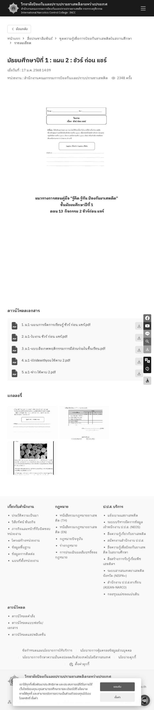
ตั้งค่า (34, 698)
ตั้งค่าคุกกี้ (79, 664)
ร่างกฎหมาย (66, 545)
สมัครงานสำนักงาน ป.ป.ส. (123, 540)
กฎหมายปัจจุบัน (69, 539)
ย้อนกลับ (19, 29)
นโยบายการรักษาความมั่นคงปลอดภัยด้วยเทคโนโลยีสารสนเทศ (66, 657)
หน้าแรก (13, 38)
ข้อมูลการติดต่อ (21, 554)
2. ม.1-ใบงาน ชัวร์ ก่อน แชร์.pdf (44, 336)
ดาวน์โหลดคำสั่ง (21, 616)
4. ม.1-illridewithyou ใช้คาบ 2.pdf (46, 360)
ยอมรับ (117, 687)
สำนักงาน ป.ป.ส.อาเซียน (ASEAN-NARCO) (122, 585)
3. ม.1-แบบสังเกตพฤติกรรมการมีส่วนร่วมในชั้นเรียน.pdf (63, 348)
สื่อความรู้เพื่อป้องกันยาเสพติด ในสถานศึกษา (124, 550)
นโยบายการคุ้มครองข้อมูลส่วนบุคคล (106, 651)
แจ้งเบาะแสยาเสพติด (120, 515)
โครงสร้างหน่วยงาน (23, 540)
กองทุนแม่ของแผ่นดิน (121, 594)
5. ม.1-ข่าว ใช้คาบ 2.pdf (39, 372)
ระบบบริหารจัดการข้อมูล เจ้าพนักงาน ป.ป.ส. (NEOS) (123, 525)
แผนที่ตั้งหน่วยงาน (23, 560)
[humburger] (143, 8)
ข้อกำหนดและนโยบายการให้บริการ (47, 651)
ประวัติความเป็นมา (23, 515)
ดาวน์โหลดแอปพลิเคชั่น (26, 634)
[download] (139, 326)
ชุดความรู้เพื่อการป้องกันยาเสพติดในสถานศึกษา (95, 38)
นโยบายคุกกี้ (127, 657)
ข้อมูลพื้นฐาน (19, 547)
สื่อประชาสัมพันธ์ (39, 38)
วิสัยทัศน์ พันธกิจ (21, 522)
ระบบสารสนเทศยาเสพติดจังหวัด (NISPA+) (123, 573)
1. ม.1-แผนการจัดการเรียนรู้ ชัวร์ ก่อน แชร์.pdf (56, 325)
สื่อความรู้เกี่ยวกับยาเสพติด (124, 534)
